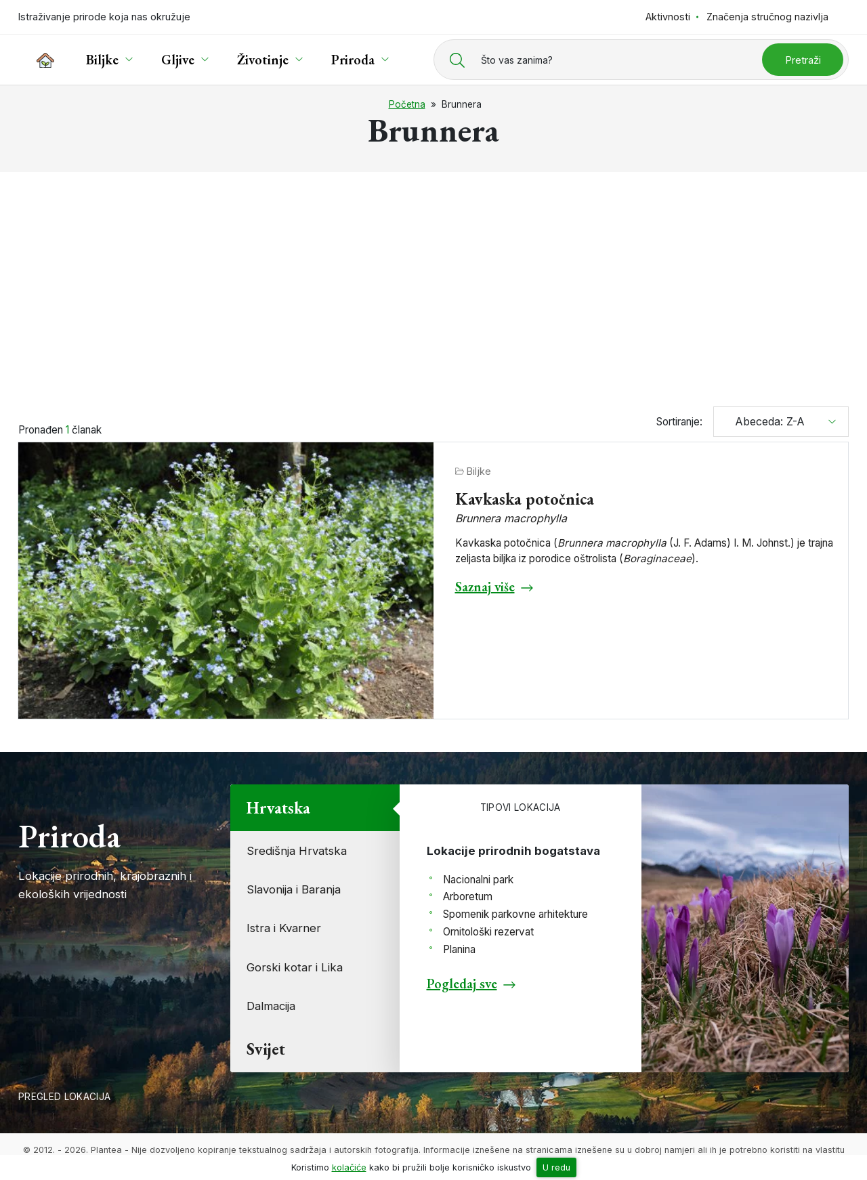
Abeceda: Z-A (765, 421)
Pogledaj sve (462, 983)
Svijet (266, 1048)
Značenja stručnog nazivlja (767, 16)
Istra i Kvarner (284, 928)
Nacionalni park (478, 879)
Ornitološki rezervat (488, 931)
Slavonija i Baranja (294, 889)
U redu (556, 1167)
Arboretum (467, 896)
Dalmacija (271, 1006)
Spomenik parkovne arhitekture (515, 914)
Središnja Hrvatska (297, 851)
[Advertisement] (433, 283)
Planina (459, 949)
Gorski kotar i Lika (295, 967)
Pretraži (803, 60)
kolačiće (349, 1167)
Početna (407, 104)
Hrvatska (278, 807)
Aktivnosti (668, 16)
